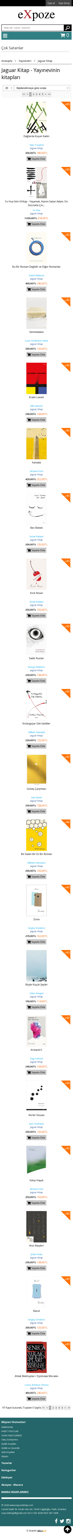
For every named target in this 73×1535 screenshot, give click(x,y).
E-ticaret (31, 1530)
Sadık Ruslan (36, 658)
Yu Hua (36, 210)
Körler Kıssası (36, 1115)
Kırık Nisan (36, 593)
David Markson (36, 275)
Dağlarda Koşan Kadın (36, 136)
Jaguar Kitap (36, 148)
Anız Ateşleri (36, 1245)
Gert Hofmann (36, 1123)
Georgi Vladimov (36, 666)
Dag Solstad (36, 1058)
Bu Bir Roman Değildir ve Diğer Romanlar (36, 266)
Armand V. (36, 1050)
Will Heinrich (36, 405)
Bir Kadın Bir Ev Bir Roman (36, 854)
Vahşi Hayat (36, 1180)
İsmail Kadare (36, 536)
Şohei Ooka (36, 1254)
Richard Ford (36, 471)
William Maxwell (36, 732)
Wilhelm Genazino (36, 862)
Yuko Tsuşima (36, 144)
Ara (67, 28)
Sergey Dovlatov (36, 927)
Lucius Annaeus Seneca (36, 1384)
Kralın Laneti (36, 397)
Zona (36, 919)
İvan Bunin (36, 797)
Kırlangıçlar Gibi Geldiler (36, 723)
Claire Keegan (36, 993)
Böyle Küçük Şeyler (36, 984)
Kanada (36, 462)
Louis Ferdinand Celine (36, 340)
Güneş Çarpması (36, 788)
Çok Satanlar (12, 47)
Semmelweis (36, 332)
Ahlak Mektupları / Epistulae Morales (36, 1376)
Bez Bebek (36, 527)
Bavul (36, 1311)
